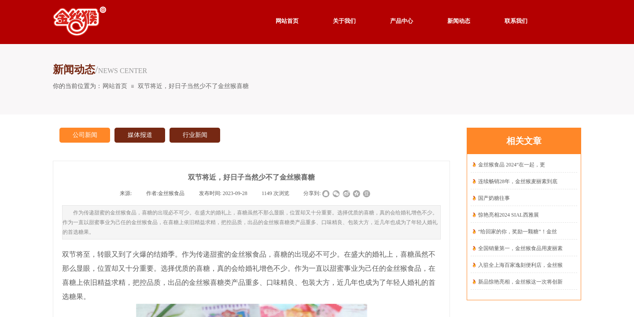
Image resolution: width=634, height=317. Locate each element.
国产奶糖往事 (494, 198)
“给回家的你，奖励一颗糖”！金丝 (517, 232)
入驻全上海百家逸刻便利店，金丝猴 (520, 265)
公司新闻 (85, 135)
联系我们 (516, 21)
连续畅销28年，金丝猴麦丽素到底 (517, 181)
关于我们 (344, 21)
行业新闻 (195, 135)
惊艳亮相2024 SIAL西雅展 (508, 215)
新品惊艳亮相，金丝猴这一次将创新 (520, 282)
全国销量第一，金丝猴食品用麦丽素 (520, 248)
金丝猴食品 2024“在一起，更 (511, 165)
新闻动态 (458, 21)
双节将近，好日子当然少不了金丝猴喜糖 (193, 86)
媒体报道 (140, 135)
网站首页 (115, 86)
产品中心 (401, 21)
